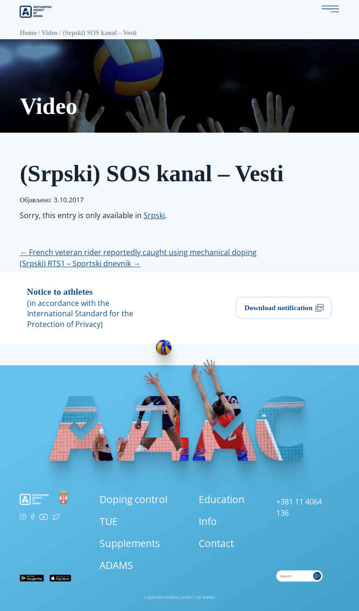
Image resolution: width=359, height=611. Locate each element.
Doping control (133, 499)
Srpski (154, 215)
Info (208, 521)
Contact (216, 543)
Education (221, 499)
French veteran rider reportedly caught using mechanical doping (138, 252)
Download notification (283, 308)
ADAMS (116, 565)
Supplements (130, 543)
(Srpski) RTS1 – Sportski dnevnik (80, 263)
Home (28, 32)
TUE (109, 521)
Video (49, 32)
